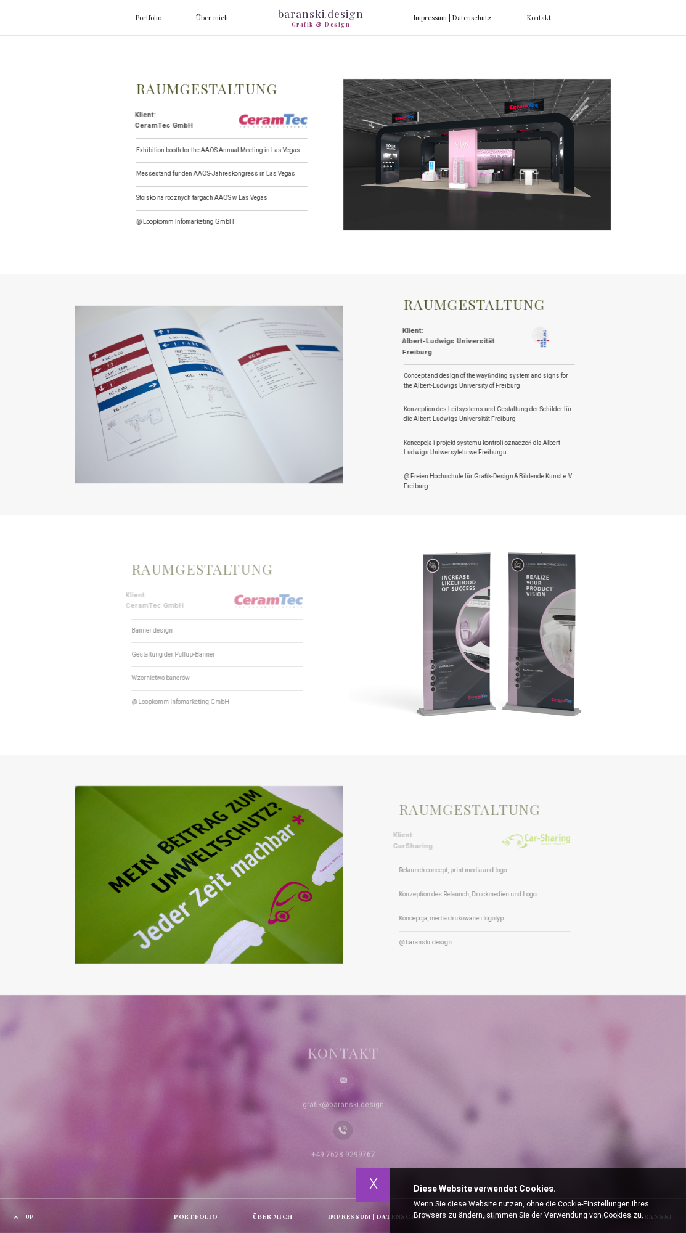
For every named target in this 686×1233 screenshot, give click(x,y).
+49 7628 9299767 (343, 1160)
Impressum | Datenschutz (453, 17)
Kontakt (539, 17)
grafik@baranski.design (343, 1110)
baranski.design (321, 17)
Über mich (212, 17)
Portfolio (148, 17)
